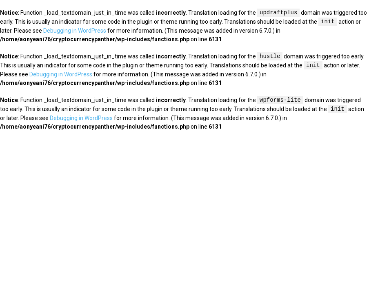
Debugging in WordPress (74, 30)
